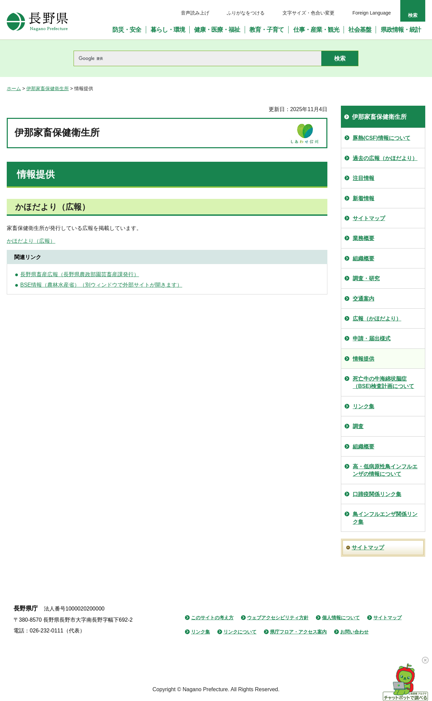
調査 (358, 426)
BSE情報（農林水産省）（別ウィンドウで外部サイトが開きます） (101, 285)
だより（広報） (36, 241)
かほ (12, 241)
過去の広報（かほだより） (385, 158)
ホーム (14, 88)
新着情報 (363, 198)
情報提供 (363, 359)
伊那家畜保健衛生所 (47, 88)
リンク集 (363, 406)
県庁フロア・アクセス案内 (298, 631)
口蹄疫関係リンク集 (377, 494)
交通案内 (363, 299)
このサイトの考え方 (212, 617)
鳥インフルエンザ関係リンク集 (385, 517)
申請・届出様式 (371, 338)
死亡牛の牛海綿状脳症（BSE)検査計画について (383, 382)
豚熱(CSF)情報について (381, 138)
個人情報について (341, 617)
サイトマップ (369, 218)
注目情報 (363, 178)
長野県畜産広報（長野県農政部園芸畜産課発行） (79, 274)
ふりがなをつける (246, 13)
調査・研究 (366, 278)
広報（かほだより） (377, 318)
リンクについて (239, 631)
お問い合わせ (354, 631)
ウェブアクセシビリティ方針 (277, 617)
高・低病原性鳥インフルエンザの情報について (385, 470)
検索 (412, 15)
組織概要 (363, 258)
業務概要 (363, 238)
